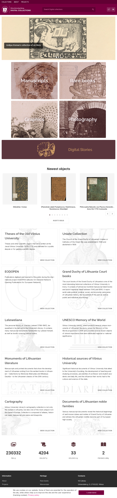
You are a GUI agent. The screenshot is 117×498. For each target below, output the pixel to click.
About (16, 2)
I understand (91, 493)
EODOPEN (12, 271)
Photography (82, 119)
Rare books (82, 80)
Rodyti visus (58, 220)
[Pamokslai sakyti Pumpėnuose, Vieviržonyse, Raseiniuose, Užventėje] (58, 208)
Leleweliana (13, 320)
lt (109, 9)
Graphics (34, 119)
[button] (56, 57)
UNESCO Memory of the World (83, 320)
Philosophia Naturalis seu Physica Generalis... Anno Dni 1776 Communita (97, 208)
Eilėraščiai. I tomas (20, 207)
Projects (25, 2)
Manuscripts (34, 80)
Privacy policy (33, 495)
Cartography (14, 401)
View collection (47, 260)
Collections (6, 2)
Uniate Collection (74, 234)
